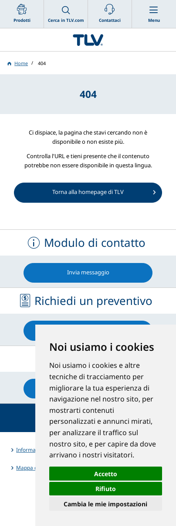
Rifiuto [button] (105, 488)
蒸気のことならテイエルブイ (88, 40)
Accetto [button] (105, 474)
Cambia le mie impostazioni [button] (105, 504)
